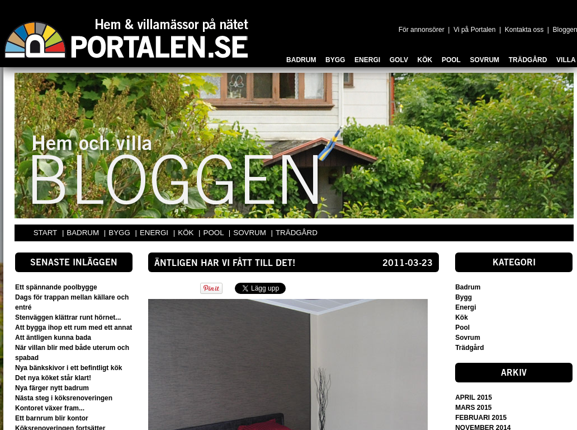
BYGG (120, 232)
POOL (215, 232)
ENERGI (155, 232)
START (45, 232)
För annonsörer (421, 30)
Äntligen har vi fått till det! (224, 263)
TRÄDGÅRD (297, 232)
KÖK (187, 232)
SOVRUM (250, 232)
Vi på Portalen (474, 30)
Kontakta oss (524, 30)
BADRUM (84, 232)
